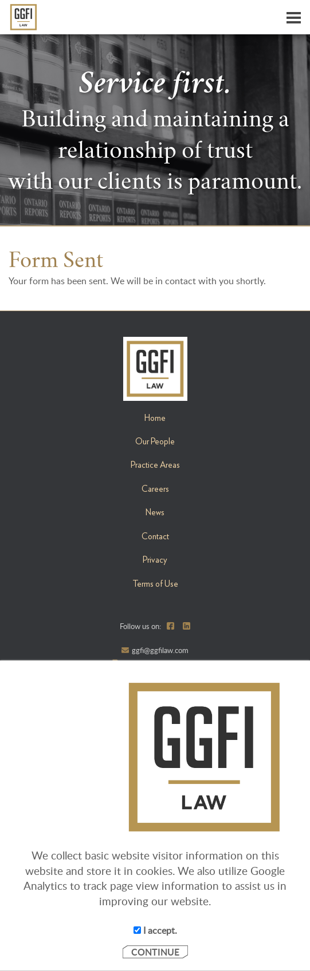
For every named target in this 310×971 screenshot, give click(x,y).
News (155, 512)
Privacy (155, 560)
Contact (155, 536)
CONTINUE (155, 951)
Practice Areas (155, 465)
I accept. (155, 930)
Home (155, 418)
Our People (155, 441)
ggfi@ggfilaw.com (160, 650)
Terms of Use (155, 584)
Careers (155, 489)
